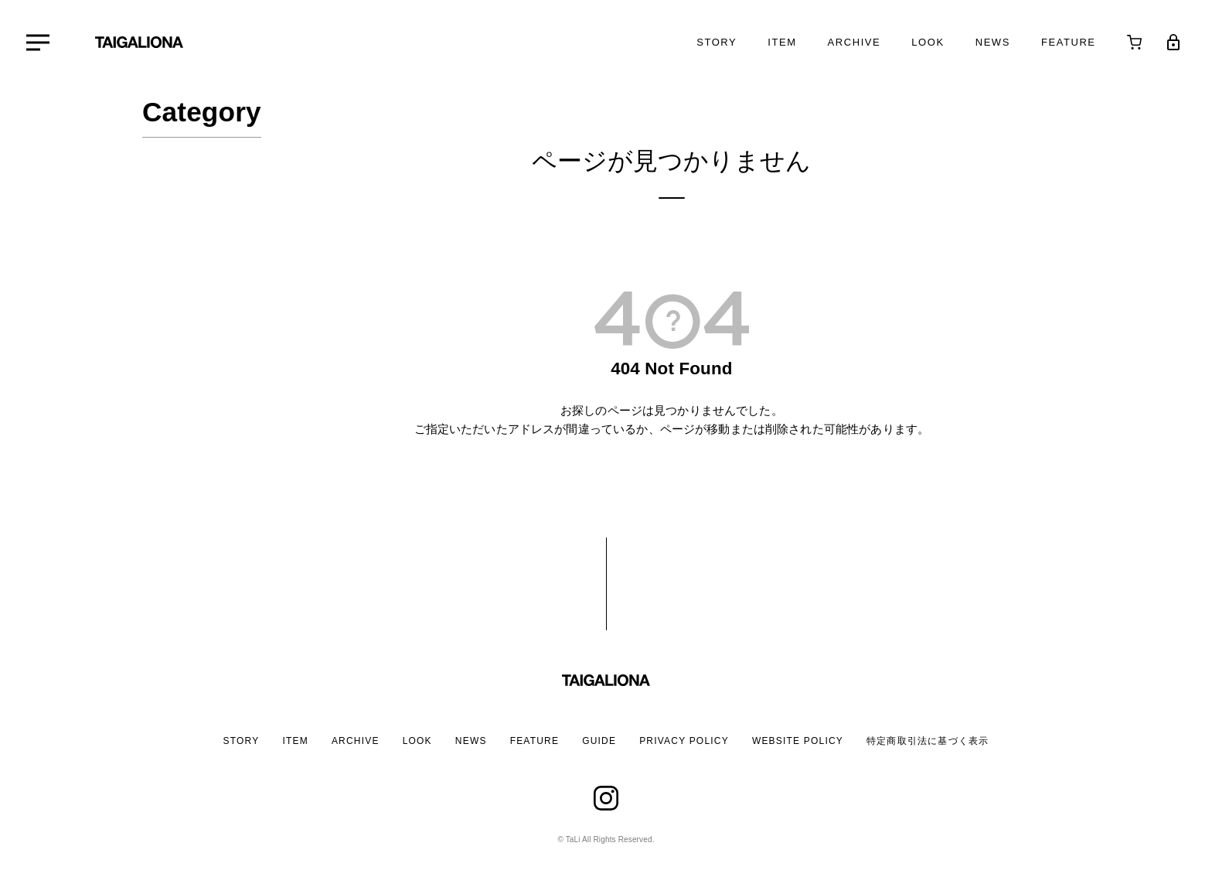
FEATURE (535, 740)
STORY (241, 740)
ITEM (295, 740)
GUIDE (599, 740)
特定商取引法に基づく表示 (927, 740)
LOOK (417, 740)
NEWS (471, 740)
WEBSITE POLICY (797, 740)
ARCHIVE (356, 740)
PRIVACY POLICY (684, 740)
